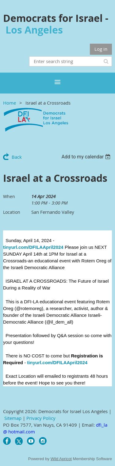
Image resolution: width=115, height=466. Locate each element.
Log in (100, 49)
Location (11, 212)
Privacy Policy (41, 418)
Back (17, 157)
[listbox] (86, 157)
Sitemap (12, 418)
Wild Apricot (61, 458)
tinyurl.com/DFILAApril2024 (33, 247)
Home (9, 103)
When (9, 196)
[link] (58, 260)
